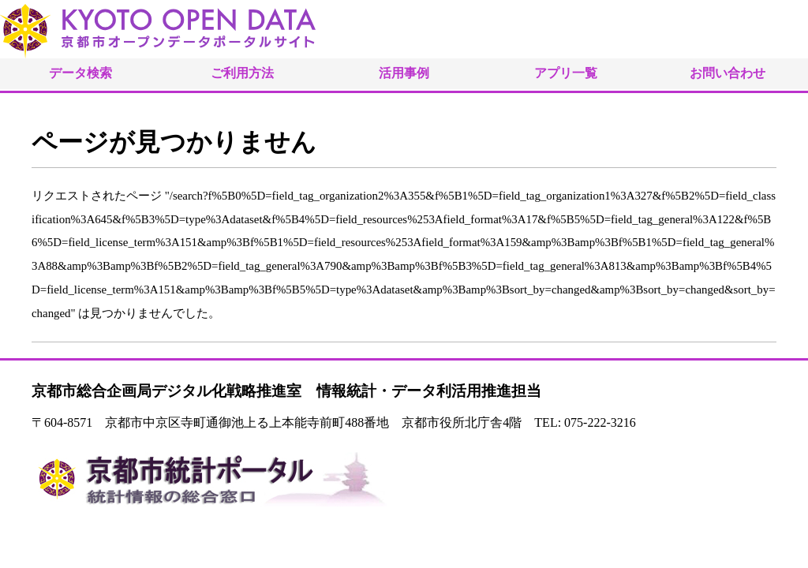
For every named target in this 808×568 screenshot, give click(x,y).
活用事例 (404, 73)
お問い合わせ (727, 73)
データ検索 (80, 73)
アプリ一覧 (565, 73)
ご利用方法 (242, 73)
